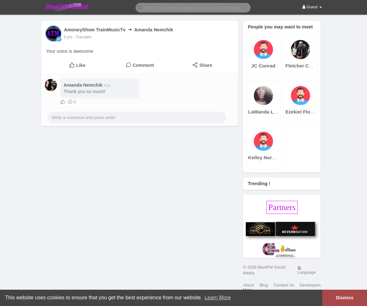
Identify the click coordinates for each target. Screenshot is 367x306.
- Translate (82, 37)
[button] (193, 7)
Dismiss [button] (344, 297)
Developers (310, 285)
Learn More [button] (218, 297)
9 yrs (68, 37)
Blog (264, 285)
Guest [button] (312, 6)
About (248, 285)
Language (306, 270)
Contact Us (284, 285)
